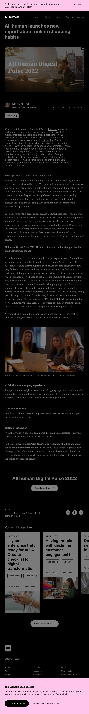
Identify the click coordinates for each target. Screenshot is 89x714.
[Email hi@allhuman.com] (44, 658)
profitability (47, 140)
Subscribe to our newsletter (18, 7)
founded (52, 129)
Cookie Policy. (63, 694)
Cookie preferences (45, 703)
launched (29, 162)
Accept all (16, 703)
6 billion (79, 299)
